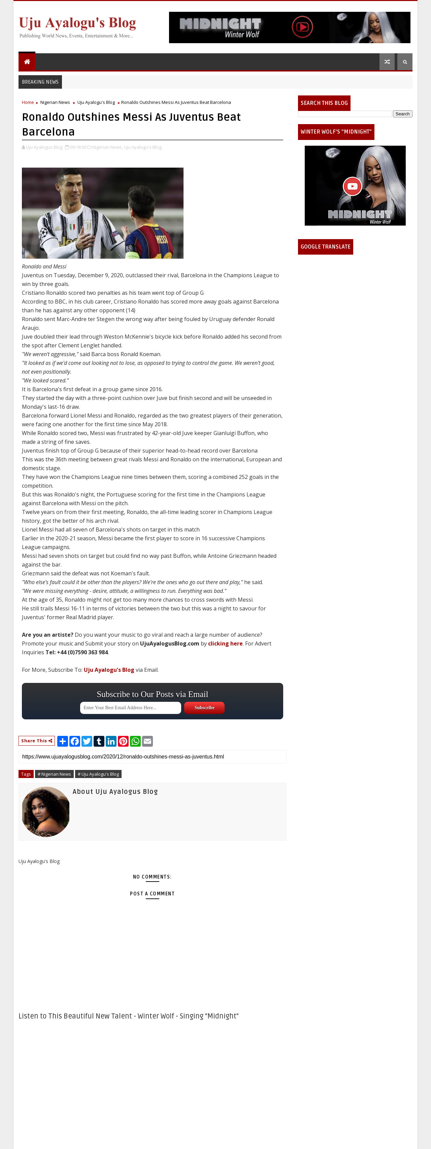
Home (28, 102)
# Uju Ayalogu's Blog (98, 774)
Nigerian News (55, 102)
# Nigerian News (54, 774)
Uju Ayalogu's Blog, (143, 147)
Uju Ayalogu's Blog (96, 102)
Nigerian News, (107, 147)
